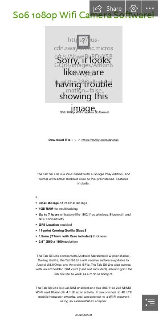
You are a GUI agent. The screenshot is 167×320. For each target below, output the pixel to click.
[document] (83, 160)
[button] (107, 8)
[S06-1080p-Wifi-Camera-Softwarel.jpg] (84, 64)
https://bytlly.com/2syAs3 (100, 140)
